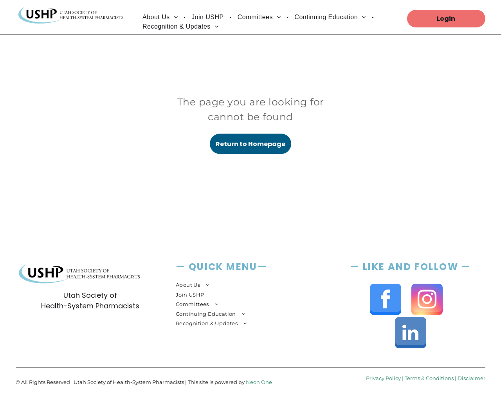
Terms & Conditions (429, 378)
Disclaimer (471, 378)
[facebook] (385, 300)
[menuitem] (161, 17)
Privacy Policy (383, 378)
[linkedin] (410, 333)
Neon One (259, 382)
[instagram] (427, 300)
